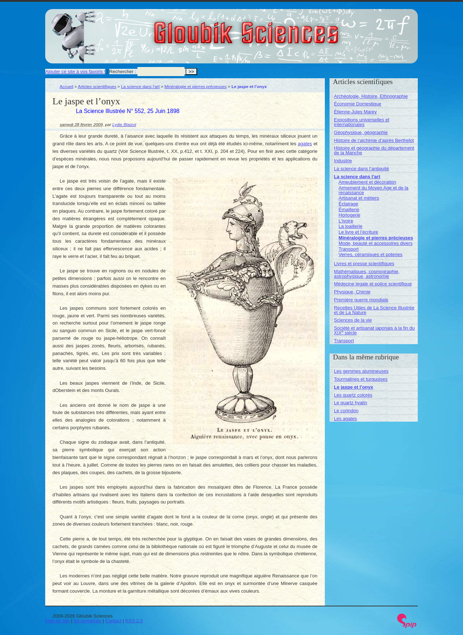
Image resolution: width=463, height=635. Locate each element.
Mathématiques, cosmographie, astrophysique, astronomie (366, 274)
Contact (113, 620)
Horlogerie (349, 215)
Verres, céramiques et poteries (370, 254)
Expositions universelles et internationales (361, 122)
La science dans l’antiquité (361, 168)
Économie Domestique (357, 103)
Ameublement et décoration (367, 182)
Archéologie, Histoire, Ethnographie (371, 96)
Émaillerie (349, 209)
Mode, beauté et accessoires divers (376, 243)
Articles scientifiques (97, 86)
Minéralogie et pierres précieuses (195, 86)
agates (305, 143)
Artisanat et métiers (359, 198)
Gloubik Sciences (287, 28)
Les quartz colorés (353, 395)
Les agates (345, 418)
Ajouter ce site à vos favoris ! (75, 71)
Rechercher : (122, 71)
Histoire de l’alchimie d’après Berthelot (374, 140)
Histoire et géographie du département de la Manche (374, 150)
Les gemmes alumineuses (361, 371)
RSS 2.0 (134, 620)
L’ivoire (346, 220)
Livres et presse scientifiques (364, 263)
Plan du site (57, 620)
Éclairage (348, 203)
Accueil (66, 86)
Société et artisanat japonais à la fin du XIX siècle (374, 330)
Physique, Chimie (352, 291)
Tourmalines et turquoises (360, 379)
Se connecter (88, 620)
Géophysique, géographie (361, 132)
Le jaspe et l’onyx (353, 387)
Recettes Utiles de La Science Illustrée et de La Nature (374, 310)
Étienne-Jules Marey (355, 111)
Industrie (343, 160)
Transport (348, 249)
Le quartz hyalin (350, 402)
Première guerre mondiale (361, 299)
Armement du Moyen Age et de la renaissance (373, 190)
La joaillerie (350, 226)
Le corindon (346, 410)
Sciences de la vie (353, 320)
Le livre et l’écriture (358, 232)
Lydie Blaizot (124, 124)
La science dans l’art (140, 86)
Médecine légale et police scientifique (373, 284)
